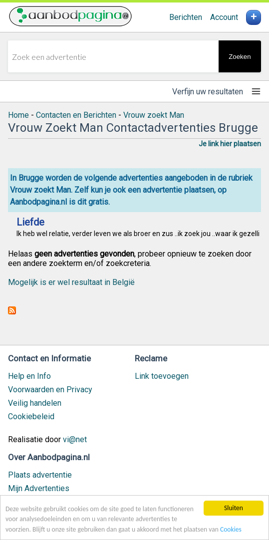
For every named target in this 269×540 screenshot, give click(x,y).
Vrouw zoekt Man (153, 115)
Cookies (231, 530)
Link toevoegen (162, 376)
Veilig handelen (34, 403)
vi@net (75, 439)
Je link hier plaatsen (230, 144)
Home (18, 115)
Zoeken (240, 56)
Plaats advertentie (40, 475)
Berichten (185, 17)
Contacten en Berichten (76, 115)
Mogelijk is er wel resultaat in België (71, 282)
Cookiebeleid (31, 416)
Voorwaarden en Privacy (50, 389)
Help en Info (29, 376)
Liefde (30, 222)
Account (224, 17)
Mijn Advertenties (38, 488)
